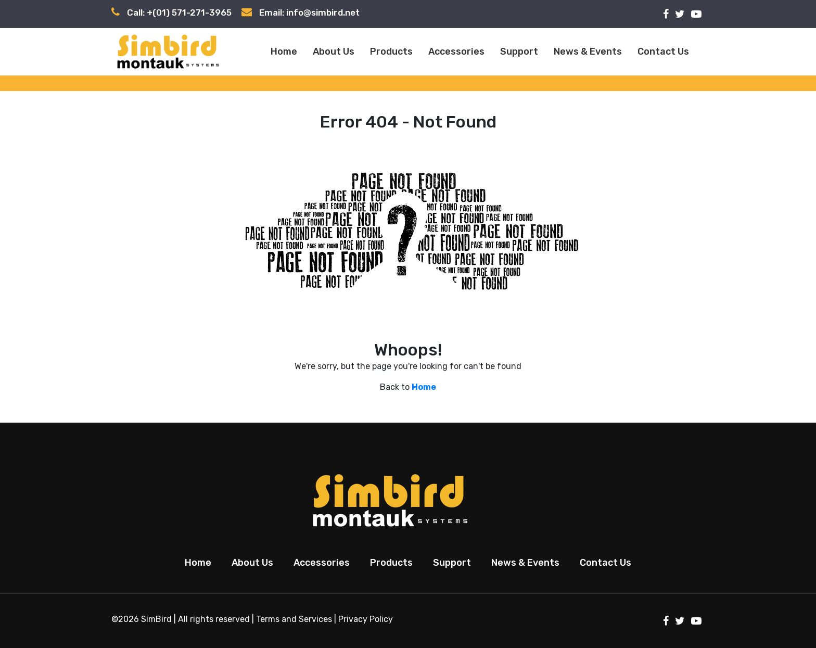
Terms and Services (294, 619)
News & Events (588, 51)
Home (284, 51)
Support (519, 51)
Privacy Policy (365, 619)
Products (391, 51)
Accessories (456, 51)
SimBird (156, 619)
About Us (333, 51)
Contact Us (663, 51)
